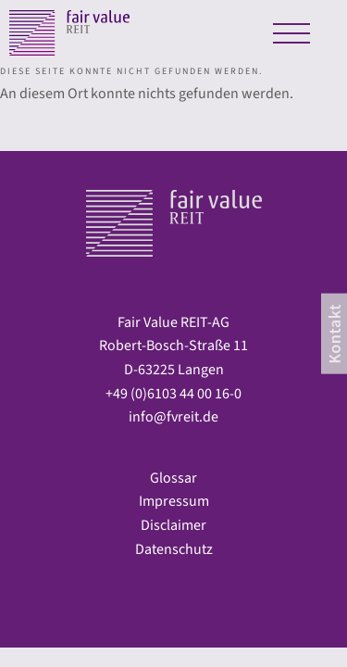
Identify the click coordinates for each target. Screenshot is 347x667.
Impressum (174, 501)
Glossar (173, 478)
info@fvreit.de (173, 417)
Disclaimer (173, 525)
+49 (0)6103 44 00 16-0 (173, 394)
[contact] (334, 334)
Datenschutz (174, 549)
